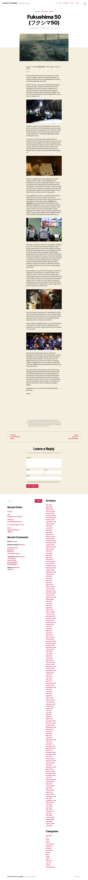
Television (49, 861)
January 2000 (50, 786)
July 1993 (49, 805)
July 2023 (49, 576)
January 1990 (50, 817)
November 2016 (51, 723)
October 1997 (50, 790)
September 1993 (51, 800)
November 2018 (51, 683)
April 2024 (49, 557)
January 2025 (50, 538)
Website (28, 475)
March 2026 (49, 509)
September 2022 (51, 597)
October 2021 (50, 620)
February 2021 (50, 637)
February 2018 (50, 700)
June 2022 (49, 603)
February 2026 (50, 511)
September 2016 (51, 727)
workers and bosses (44, 426)
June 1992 (49, 807)
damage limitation (44, 420)
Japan (58, 421)
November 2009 (51, 754)
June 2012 (49, 744)
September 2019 (51, 670)
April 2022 (49, 607)
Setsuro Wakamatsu (56, 424)
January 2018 (50, 702)
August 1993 (50, 802)
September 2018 (51, 687)
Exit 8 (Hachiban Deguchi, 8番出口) (13, 530)
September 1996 (51, 796)
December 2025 (51, 515)
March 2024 (49, 559)
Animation (49, 835)
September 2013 (51, 740)
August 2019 (50, 672)
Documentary (50, 844)
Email (46, 469)
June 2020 (49, 654)
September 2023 (51, 572)
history (46, 421)
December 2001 (51, 775)
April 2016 (49, 733)
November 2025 (51, 517)
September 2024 (51, 547)
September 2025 (51, 521)
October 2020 (50, 645)
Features (37, 11)
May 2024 (49, 555)
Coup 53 (9, 511)
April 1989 (49, 821)
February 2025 (50, 536)
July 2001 (49, 777)
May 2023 (49, 580)
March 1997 (49, 792)
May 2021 (49, 631)
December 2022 (51, 591)
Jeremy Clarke (35, 28)
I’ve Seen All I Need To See (15, 525)
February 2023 (50, 587)
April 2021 (49, 633)
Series (48, 856)
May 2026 (49, 505)
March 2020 (49, 660)
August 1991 (50, 811)
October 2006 (50, 763)
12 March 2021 (45, 28)
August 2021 (50, 624)
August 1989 (50, 819)
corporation (36, 420)
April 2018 (49, 696)
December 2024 (51, 540)
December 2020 (51, 641)
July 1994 (49, 798)
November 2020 (51, 643)
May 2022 (49, 605)
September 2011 (51, 748)
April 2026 (49, 507)
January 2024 (50, 563)
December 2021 (51, 616)
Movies (72, 3)
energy (35, 421)
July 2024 (49, 551)
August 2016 (50, 729)
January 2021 (50, 639)
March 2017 (49, 719)
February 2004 (50, 771)
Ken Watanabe (31, 423)
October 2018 (50, 685)
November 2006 (51, 761)
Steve (9, 548)
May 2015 (49, 735)
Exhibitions (66, 3)
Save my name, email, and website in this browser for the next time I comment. (44, 481)
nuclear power (51, 423)
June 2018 (49, 691)
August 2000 (50, 782)
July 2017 (49, 710)
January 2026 (50, 513)
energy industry (40, 421)
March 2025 (49, 534)
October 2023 (50, 570)
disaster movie (51, 420)
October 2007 (50, 758)
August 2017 (50, 708)
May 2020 (49, 656)
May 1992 (49, 809)
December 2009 (51, 752)
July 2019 (49, 675)
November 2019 (51, 666)
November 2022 (51, 593)
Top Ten (48, 863)
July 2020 (49, 651)
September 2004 (51, 767)
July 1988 (49, 826)
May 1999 (49, 788)
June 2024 (49, 553)
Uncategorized (50, 867)
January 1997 (50, 794)
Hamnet (14, 541)
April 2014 (49, 737)
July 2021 (49, 626)
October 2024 (50, 545)
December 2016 (51, 721)
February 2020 (50, 662)
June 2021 (49, 628)
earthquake (30, 421)
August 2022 (50, 599)
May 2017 (49, 714)
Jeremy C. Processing (9, 3)
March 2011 (49, 750)
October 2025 (50, 519)
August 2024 (50, 549)
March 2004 (49, 769)
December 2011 (50, 746)
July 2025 (49, 526)
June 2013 (49, 742)
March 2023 (49, 584)
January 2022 (50, 614)
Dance (48, 842)
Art (56, 3)
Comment (28, 457)
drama (57, 420)
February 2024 (50, 561)
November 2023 (51, 568)
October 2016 (50, 725)
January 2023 (50, 589)
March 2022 (49, 610)
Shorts (48, 858)
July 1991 (49, 813)
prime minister (41, 424)
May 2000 (49, 784)
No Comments (55, 28)
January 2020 (50, 664)
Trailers (48, 865)
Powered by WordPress (30, 876)
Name (28, 469)
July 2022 (49, 601)
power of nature (34, 424)
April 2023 (49, 582)
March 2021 (49, 635)
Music (77, 3)
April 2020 (49, 658)
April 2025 (49, 532)
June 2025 (49, 528)
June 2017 (49, 712)
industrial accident (52, 421)
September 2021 (51, 622)
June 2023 (49, 578)
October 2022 (50, 595)
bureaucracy (31, 420)
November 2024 (51, 542)
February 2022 (50, 612)
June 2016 (49, 731)
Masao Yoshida (43, 423)
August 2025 (50, 524)
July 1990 (49, 815)
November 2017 (51, 704)
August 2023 (50, 574)
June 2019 (49, 677)
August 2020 (50, 649)
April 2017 (49, 717)
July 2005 (49, 765)
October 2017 (50, 706)
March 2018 (49, 698)
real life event (48, 424)
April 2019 (49, 681)
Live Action (44, 11)
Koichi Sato (37, 423)
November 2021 (51, 618)
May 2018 (49, 693)
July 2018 (49, 689)
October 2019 (50, 668)
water (38, 426)
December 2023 (51, 566)
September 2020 (51, 647)
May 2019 (49, 679)
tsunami (35, 426)
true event (30, 426)
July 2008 (49, 756)
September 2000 (51, 779)
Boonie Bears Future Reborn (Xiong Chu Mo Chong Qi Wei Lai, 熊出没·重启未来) (16, 560)
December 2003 (51, 773)
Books (60, 3)
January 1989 (50, 823)
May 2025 (49, 530)
